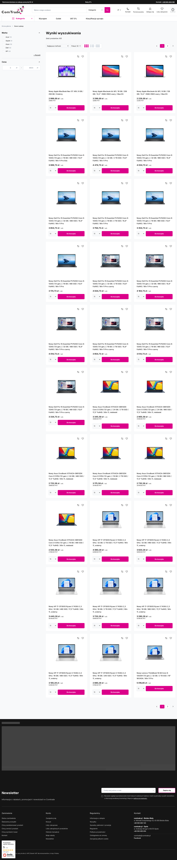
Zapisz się (167, 790)
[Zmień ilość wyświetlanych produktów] (75, 46)
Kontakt (137, 813)
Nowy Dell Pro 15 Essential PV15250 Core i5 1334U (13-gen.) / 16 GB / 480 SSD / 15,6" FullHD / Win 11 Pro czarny (66, 409)
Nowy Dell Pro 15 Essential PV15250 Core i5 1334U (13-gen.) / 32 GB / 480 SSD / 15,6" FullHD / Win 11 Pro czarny (66, 346)
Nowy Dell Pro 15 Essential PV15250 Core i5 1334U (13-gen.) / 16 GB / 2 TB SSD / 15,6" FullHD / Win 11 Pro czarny (110, 346)
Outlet (58, 18)
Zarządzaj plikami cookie (99, 839)
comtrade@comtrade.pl (142, 836)
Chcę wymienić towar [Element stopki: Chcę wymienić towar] (10, 832)
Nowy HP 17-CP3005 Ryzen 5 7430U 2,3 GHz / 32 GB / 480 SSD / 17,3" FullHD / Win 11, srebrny (66, 609)
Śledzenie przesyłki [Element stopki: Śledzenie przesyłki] (9, 822)
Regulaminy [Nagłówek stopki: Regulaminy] (95, 813)
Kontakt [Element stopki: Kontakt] (4, 835)
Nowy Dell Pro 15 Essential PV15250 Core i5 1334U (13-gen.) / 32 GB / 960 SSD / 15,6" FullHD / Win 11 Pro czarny (154, 284)
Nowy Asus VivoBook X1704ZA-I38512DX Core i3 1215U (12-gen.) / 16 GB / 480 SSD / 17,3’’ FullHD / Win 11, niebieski (66, 542)
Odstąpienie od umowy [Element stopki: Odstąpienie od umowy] (98, 835)
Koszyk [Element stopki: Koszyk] (48, 822)
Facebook (137, 838)
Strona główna (6, 26)
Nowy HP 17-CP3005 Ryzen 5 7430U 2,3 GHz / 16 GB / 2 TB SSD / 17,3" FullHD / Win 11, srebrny (110, 609)
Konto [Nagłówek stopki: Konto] (48, 813)
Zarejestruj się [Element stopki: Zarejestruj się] (51, 818)
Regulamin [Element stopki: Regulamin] (94, 829)
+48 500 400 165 (168, 2)
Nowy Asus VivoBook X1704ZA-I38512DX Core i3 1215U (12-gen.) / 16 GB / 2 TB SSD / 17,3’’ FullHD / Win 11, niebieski (110, 476)
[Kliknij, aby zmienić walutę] (120, 9)
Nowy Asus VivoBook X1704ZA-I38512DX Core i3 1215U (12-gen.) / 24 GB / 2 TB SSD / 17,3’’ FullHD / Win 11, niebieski (111, 409)
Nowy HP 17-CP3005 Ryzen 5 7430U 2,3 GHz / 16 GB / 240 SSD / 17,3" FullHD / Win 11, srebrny (110, 675)
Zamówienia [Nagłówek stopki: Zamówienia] (7, 813)
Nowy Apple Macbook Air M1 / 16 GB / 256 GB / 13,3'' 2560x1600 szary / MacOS (110, 92)
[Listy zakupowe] (162, 10)
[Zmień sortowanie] (57, 46)
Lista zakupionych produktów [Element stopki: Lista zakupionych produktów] (57, 829)
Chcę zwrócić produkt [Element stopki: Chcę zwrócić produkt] (10, 829)
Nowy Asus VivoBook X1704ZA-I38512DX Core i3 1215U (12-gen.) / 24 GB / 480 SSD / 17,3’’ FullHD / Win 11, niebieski (66, 476)
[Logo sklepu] (13, 10)
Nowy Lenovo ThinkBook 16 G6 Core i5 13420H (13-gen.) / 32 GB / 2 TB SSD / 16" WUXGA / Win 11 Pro (154, 675)
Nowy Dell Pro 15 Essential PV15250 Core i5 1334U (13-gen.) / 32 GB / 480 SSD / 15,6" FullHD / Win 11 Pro (66, 221)
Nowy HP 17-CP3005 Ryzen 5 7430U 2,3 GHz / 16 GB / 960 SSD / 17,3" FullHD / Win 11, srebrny (154, 609)
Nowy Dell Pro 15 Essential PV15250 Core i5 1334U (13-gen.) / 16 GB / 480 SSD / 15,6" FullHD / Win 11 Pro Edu (66, 158)
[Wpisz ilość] (51, 108)
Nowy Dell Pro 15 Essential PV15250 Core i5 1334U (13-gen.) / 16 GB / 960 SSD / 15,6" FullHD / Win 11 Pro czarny (154, 346)
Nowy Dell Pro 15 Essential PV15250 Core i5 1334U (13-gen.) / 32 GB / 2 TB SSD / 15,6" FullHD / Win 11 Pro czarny (110, 284)
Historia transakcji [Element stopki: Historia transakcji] (52, 832)
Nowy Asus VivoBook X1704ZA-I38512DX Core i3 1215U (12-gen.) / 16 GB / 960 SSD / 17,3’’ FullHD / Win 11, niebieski (154, 476)
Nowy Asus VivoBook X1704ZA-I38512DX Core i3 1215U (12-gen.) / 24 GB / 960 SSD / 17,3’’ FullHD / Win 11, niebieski (154, 409)
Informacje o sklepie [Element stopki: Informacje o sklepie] (97, 818)
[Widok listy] (92, 46)
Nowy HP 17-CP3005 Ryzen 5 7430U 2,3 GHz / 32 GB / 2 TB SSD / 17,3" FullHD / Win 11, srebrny (110, 542)
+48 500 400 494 (140, 831)
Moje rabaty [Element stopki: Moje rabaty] (50, 835)
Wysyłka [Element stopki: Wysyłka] (93, 822)
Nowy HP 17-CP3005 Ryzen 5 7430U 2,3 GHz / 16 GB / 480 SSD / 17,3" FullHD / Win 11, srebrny (66, 675)
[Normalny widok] (86, 46)
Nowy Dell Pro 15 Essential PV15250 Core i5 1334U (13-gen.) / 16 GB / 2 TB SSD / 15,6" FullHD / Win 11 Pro (110, 221)
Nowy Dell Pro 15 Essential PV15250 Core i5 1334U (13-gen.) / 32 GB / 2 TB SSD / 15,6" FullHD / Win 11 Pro (110, 158)
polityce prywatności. (140, 798)
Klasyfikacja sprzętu (94, 18)
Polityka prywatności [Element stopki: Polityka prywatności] (97, 832)
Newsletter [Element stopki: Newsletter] (50, 839)
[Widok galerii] (98, 46)
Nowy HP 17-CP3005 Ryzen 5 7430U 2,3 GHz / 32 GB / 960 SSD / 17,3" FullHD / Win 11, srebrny (154, 542)
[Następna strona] (173, 46)
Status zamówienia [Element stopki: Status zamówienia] (9, 818)
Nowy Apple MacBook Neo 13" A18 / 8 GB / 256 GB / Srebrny (66, 92)
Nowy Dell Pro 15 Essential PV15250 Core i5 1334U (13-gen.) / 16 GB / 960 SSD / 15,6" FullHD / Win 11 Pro (154, 221)
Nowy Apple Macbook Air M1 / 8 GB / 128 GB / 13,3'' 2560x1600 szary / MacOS (153, 92)
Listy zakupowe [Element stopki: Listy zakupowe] (51, 825)
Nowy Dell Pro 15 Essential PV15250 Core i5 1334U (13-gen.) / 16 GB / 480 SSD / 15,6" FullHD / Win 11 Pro (66, 284)
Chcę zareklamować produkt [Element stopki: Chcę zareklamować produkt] (12, 825)
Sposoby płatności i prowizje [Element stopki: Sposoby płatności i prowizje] (100, 825)
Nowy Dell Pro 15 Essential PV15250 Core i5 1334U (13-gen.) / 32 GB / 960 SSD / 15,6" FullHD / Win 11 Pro (154, 158)
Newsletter (10, 793)
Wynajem (43, 18)
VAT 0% (73, 18)
